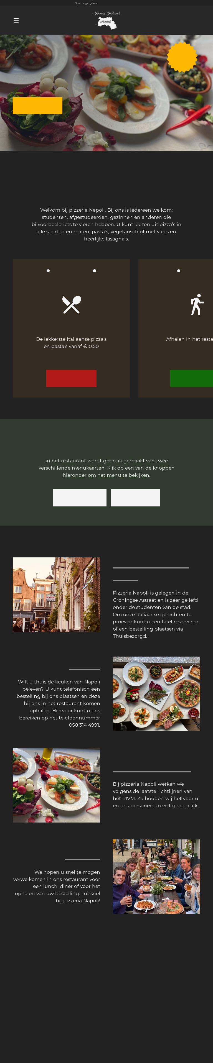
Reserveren (37, 105)
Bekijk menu (71, 378)
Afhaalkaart (80, 497)
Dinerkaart (135, 497)
